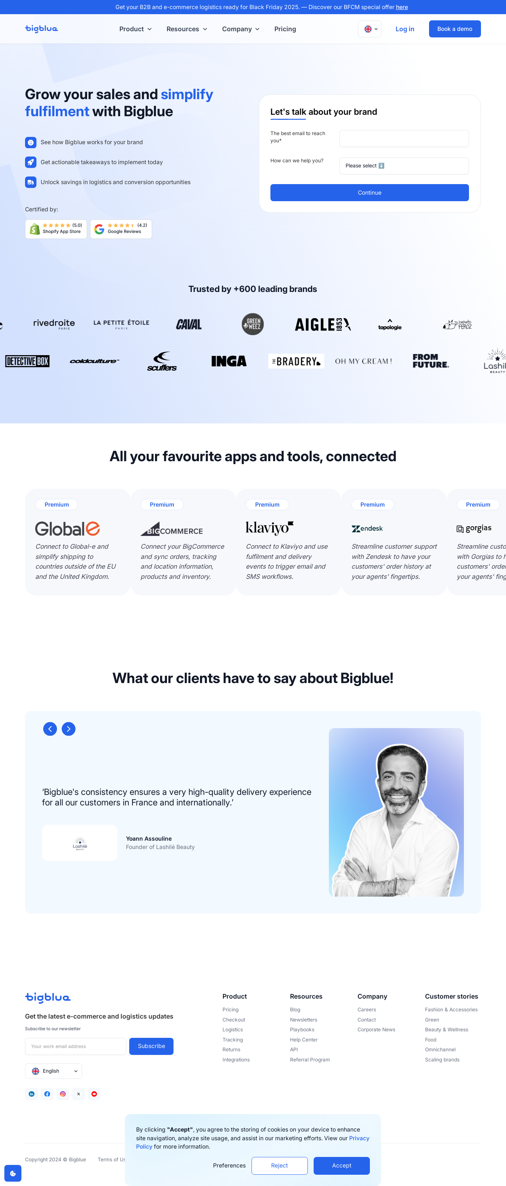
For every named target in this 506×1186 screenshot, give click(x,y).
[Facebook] (47, 1094)
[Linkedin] (31, 1094)
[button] (134, 29)
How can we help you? (296, 160)
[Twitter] (78, 1094)
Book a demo (454, 28)
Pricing (285, 29)
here (402, 7)
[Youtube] (94, 1094)
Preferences (229, 1165)
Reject (279, 1165)
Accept (341, 1165)
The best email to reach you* (297, 136)
